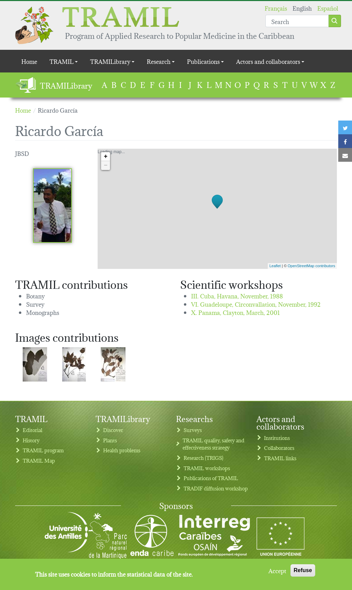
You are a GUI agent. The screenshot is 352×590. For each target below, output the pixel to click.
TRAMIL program (43, 450)
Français (276, 7)
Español (327, 7)
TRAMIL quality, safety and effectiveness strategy (213, 444)
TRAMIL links (280, 458)
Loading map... (216, 208)
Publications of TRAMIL (211, 478)
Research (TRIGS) (203, 458)
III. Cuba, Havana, (237, 295)
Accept (277, 572)
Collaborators (279, 448)
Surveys (193, 430)
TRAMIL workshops (207, 468)
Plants (110, 440)
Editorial (32, 430)
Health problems (121, 450)
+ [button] (106, 156)
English (302, 7)
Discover (113, 430)
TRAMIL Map (39, 460)
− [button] (106, 165)
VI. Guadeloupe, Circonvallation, (256, 303)
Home (29, 61)
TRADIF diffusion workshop (216, 488)
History (31, 440)
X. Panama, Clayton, (235, 312)
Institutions (277, 438)
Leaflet (275, 266)
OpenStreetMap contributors (311, 266)
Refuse (303, 572)
